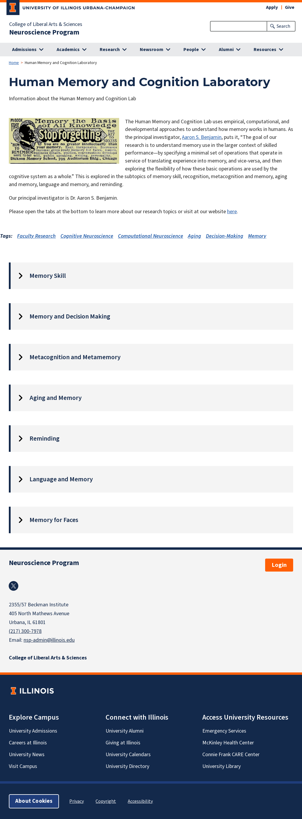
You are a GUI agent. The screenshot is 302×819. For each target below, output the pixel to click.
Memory (257, 236)
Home (14, 63)
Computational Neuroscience (150, 236)
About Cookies (33, 801)
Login (279, 565)
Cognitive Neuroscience (86, 236)
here (232, 211)
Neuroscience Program (44, 32)
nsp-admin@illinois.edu (49, 640)
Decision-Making (224, 236)
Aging (194, 236)
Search (283, 26)
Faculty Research (36, 236)
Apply (272, 7)
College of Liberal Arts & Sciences (45, 24)
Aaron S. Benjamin (201, 137)
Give (289, 7)
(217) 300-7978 (25, 631)
